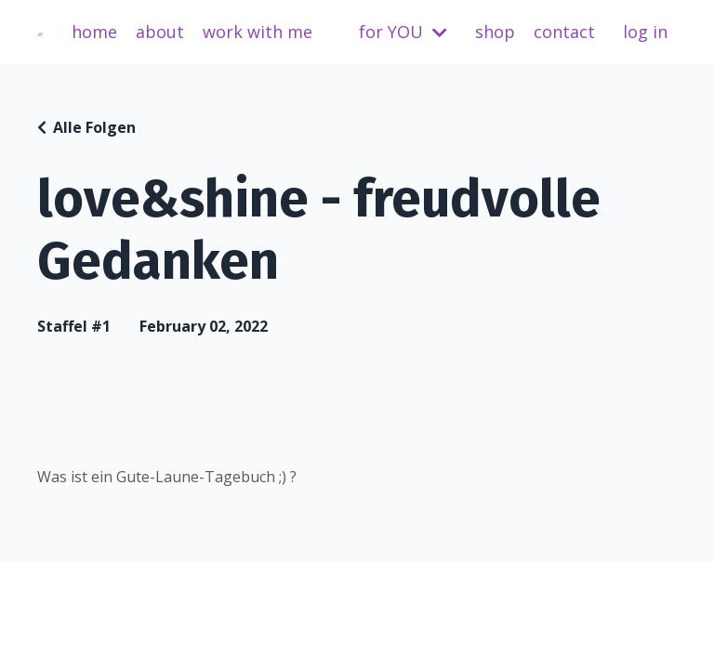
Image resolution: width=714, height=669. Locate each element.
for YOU (403, 31)
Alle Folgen (94, 127)
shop (495, 31)
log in (645, 31)
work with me (257, 31)
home (94, 31)
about (160, 31)
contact (564, 31)
